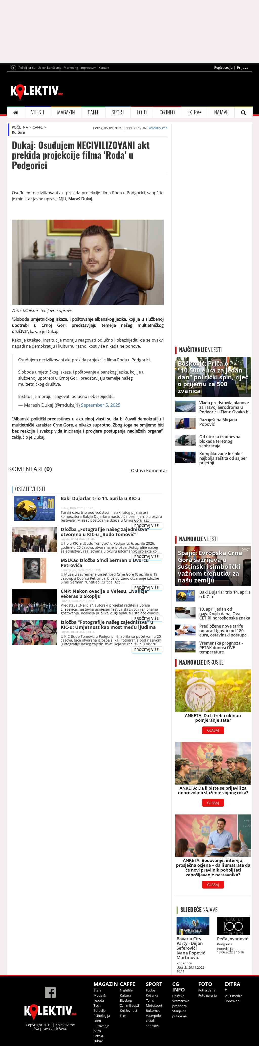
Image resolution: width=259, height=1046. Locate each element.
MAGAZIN (66, 112)
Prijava (242, 67)
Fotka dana (206, 990)
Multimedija (233, 996)
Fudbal (151, 990)
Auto (97, 1031)
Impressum (88, 67)
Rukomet (153, 1010)
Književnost (128, 1010)
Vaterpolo (153, 1015)
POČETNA (20, 127)
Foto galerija (207, 995)
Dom (97, 1020)
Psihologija (102, 1015)
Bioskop (126, 1000)
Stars (97, 990)
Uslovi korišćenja (49, 67)
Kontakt (104, 67)
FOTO (142, 112)
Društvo (178, 996)
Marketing (71, 67)
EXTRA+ (194, 112)
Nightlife (126, 990)
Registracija (223, 67)
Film (123, 1015)
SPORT (118, 112)
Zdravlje (99, 1010)
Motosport (154, 1005)
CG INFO (167, 112)
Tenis (150, 1000)
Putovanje (101, 1025)
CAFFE (93, 112)
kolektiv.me (157, 128)
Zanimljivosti (129, 1005)
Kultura (18, 132)
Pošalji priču (26, 67)
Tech (97, 1005)
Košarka (152, 995)
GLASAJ (213, 730)
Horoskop (232, 1001)
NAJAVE (221, 112)
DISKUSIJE (201, 662)
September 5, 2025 (100, 405)
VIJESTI (37, 112)
